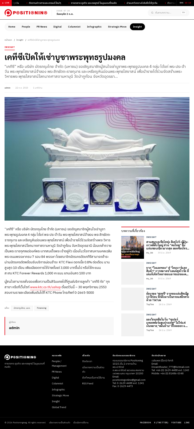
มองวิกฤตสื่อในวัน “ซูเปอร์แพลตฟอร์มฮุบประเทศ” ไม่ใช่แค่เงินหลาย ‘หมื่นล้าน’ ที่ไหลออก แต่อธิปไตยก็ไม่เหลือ (166, 323)
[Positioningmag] (26, 12)
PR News (42, 27)
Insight (137, 27)
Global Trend (59, 407)
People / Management (59, 363)
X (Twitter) (161, 422)
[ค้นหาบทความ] (168, 12)
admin (7, 88)
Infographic (94, 27)
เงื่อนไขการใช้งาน (80, 422)
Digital (57, 27)
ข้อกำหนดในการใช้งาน (93, 378)
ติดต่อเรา (87, 361)
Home (11, 27)
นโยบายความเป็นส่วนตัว (59, 422)
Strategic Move (117, 27)
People (26, 27)
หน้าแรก (8, 40)
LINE (186, 422)
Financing (41, 308)
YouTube (176, 422)
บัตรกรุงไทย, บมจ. (22, 308)
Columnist (74, 27)
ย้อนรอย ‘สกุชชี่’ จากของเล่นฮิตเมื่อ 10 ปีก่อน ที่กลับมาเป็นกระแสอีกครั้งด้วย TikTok (167, 297)
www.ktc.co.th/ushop (45, 287)
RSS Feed (87, 384)
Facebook (145, 422)
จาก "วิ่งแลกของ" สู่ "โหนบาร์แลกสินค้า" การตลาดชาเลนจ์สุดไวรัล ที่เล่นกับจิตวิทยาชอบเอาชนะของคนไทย (167, 271)
